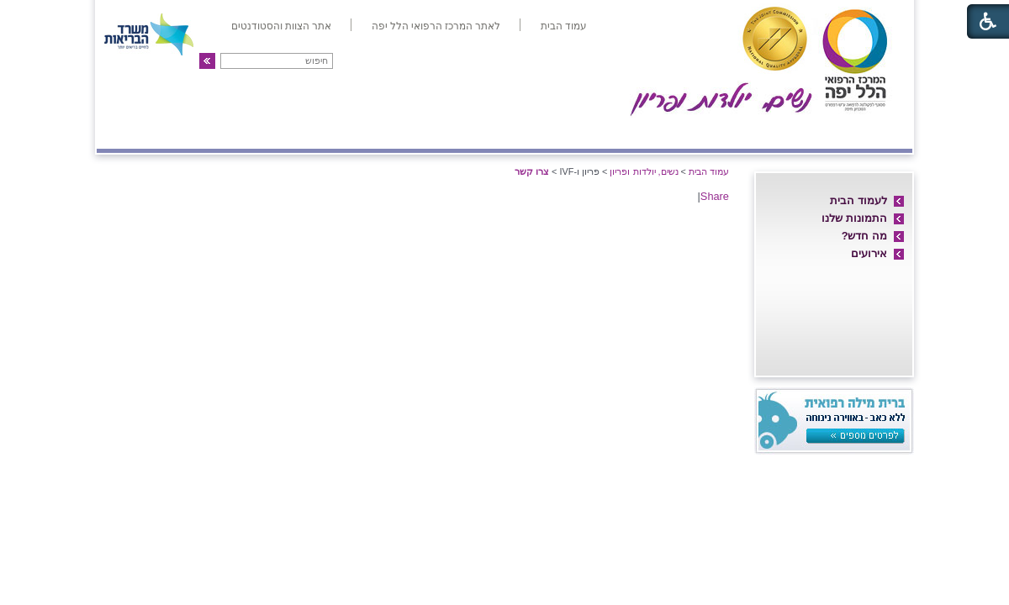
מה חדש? (864, 235)
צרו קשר (133, 132)
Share (714, 196)
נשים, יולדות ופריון (644, 171)
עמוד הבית (709, 171)
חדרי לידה (815, 132)
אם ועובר (628, 132)
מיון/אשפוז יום (525, 132)
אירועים (869, 253)
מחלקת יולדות (721, 132)
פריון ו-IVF (219, 132)
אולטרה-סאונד (411, 132)
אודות (884, 132)
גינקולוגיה (313, 132)
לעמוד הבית (858, 200)
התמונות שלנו (854, 218)
